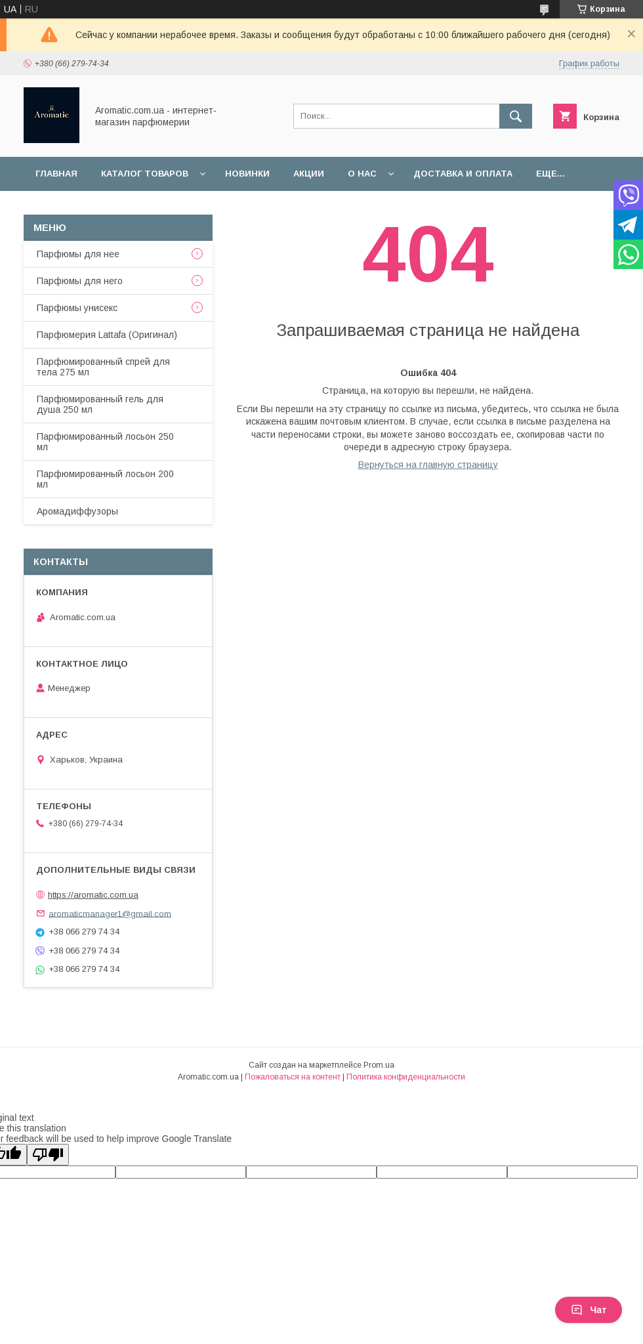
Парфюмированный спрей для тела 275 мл (103, 366)
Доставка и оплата (462, 173)
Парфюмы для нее (78, 254)
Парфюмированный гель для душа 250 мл (100, 404)
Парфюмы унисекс (77, 308)
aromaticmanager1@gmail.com (110, 913)
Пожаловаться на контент (293, 1077)
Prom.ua (378, 1065)
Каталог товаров (144, 173)
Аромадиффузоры (77, 511)
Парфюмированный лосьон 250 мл (105, 441)
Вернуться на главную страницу (428, 464)
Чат (588, 1310)
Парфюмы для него (80, 281)
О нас (362, 173)
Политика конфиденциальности (405, 1077)
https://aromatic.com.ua (93, 895)
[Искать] (515, 116)
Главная (56, 173)
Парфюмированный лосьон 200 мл (105, 479)
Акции (308, 173)
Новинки (247, 173)
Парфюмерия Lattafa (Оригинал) (107, 334)
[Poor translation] (48, 1155)
